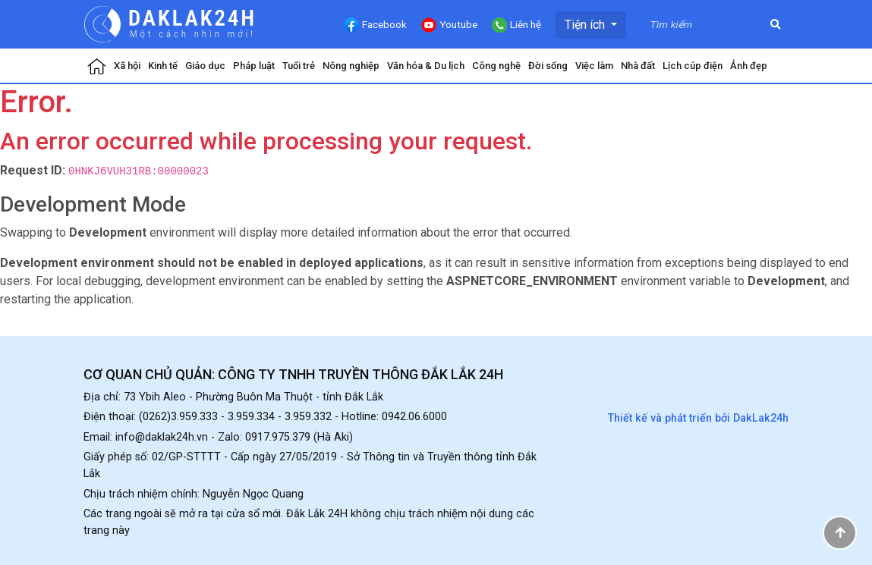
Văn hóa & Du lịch (425, 65)
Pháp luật (254, 65)
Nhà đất (638, 65)
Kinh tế (163, 65)
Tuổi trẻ (298, 65)
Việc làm (594, 65)
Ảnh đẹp (748, 65)
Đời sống (548, 65)
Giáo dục (205, 65)
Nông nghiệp (351, 65)
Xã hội (127, 65)
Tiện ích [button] (586, 24)
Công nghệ (496, 65)
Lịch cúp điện (692, 65)
